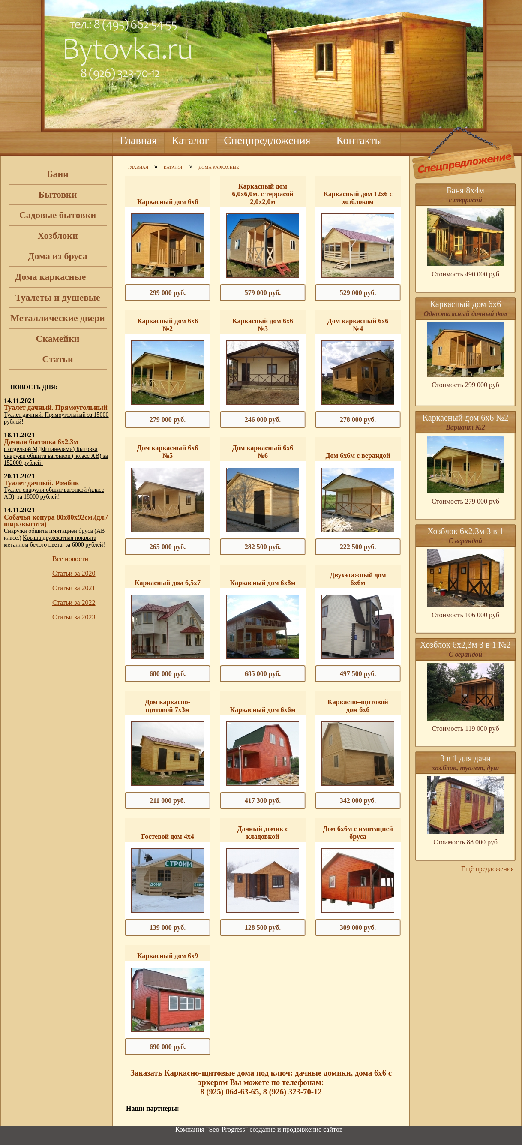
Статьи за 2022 (74, 602)
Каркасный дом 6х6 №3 (262, 324)
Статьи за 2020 (74, 573)
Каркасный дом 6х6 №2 (167, 324)
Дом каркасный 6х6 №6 (262, 451)
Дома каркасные (50, 276)
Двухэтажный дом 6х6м (358, 578)
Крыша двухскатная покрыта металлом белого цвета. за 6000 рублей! (54, 541)
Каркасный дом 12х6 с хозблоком (357, 197)
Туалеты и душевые (57, 297)
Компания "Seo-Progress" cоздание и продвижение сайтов (258, 1129)
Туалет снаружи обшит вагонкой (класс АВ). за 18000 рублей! (54, 493)
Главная (138, 140)
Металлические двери (57, 318)
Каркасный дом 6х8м (263, 582)
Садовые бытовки (57, 215)
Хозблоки (57, 235)
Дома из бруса (57, 256)
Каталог (190, 140)
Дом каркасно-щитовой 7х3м (167, 705)
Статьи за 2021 (74, 588)
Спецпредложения (267, 140)
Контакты (359, 140)
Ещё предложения (487, 868)
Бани (58, 173)
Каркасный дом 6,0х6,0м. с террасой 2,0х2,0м (262, 194)
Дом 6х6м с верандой (358, 455)
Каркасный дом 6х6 (167, 201)
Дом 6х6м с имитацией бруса (358, 832)
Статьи (57, 359)
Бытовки (58, 194)
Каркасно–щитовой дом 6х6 (357, 705)
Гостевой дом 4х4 (167, 836)
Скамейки (57, 338)
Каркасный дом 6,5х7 (168, 582)
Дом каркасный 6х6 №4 (357, 324)
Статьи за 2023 (74, 617)
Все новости (70, 558)
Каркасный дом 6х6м (263, 709)
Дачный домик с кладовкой (262, 832)
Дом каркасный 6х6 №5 (167, 451)
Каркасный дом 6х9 (167, 955)
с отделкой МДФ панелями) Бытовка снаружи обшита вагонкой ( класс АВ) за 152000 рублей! (56, 456)
